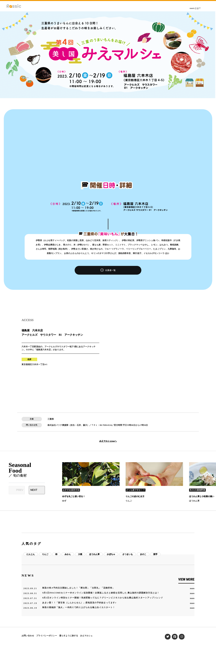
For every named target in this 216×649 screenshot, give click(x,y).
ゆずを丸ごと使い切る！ (73, 496)
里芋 (155, 554)
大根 (80, 554)
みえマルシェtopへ (108, 441)
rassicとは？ (195, 8)
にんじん (31, 554)
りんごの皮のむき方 (135, 496)
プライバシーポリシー (46, 635)
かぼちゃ (111, 554)
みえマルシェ (86, 635)
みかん (68, 554)
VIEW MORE (186, 579)
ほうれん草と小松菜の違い (201, 496)
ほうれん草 (194, 501)
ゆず (64, 501)
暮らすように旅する (68, 635)
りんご (129, 501)
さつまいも (127, 554)
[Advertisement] (108, 152)
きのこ (143, 554)
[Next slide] (37, 490)
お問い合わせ (28, 635)
